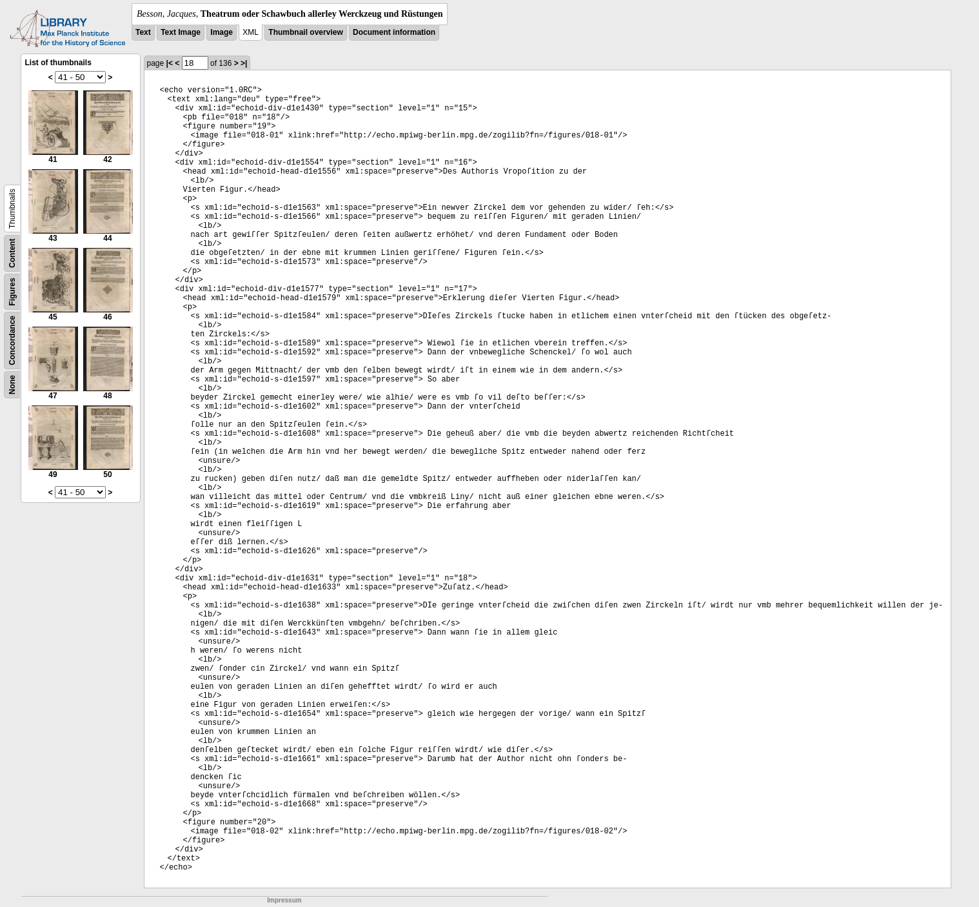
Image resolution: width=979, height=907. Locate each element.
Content (12, 253)
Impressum (284, 900)
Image (221, 32)
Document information (394, 32)
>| (244, 63)
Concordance (12, 340)
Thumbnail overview (305, 32)
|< (169, 63)
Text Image (181, 32)
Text (143, 32)
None (12, 384)
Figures (12, 291)
